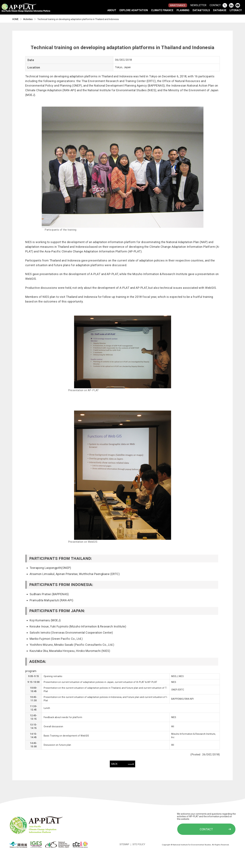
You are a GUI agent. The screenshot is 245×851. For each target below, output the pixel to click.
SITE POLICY (138, 844)
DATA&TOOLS (201, 10)
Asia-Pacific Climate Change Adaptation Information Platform (26, 9)
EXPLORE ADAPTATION (134, 10)
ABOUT (111, 10)
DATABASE (219, 10)
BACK (114, 764)
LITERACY (236, 10)
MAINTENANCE (177, 5)
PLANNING (183, 10)
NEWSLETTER (198, 5)
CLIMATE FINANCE (162, 10)
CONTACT (215, 5)
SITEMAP (124, 844)
